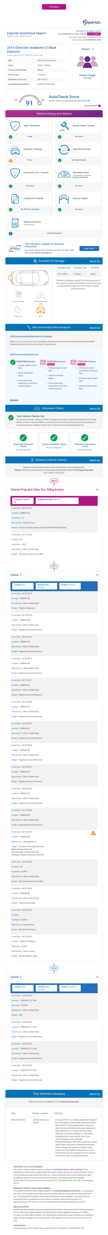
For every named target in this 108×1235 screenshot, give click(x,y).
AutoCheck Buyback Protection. (67, 1191)
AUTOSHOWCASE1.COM (92, 40)
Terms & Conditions (43, 253)
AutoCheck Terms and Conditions (68, 1169)
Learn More (89, 248)
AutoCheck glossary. (70, 1102)
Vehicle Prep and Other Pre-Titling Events (37, 489)
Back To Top (95, 261)
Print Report (54, 7)
